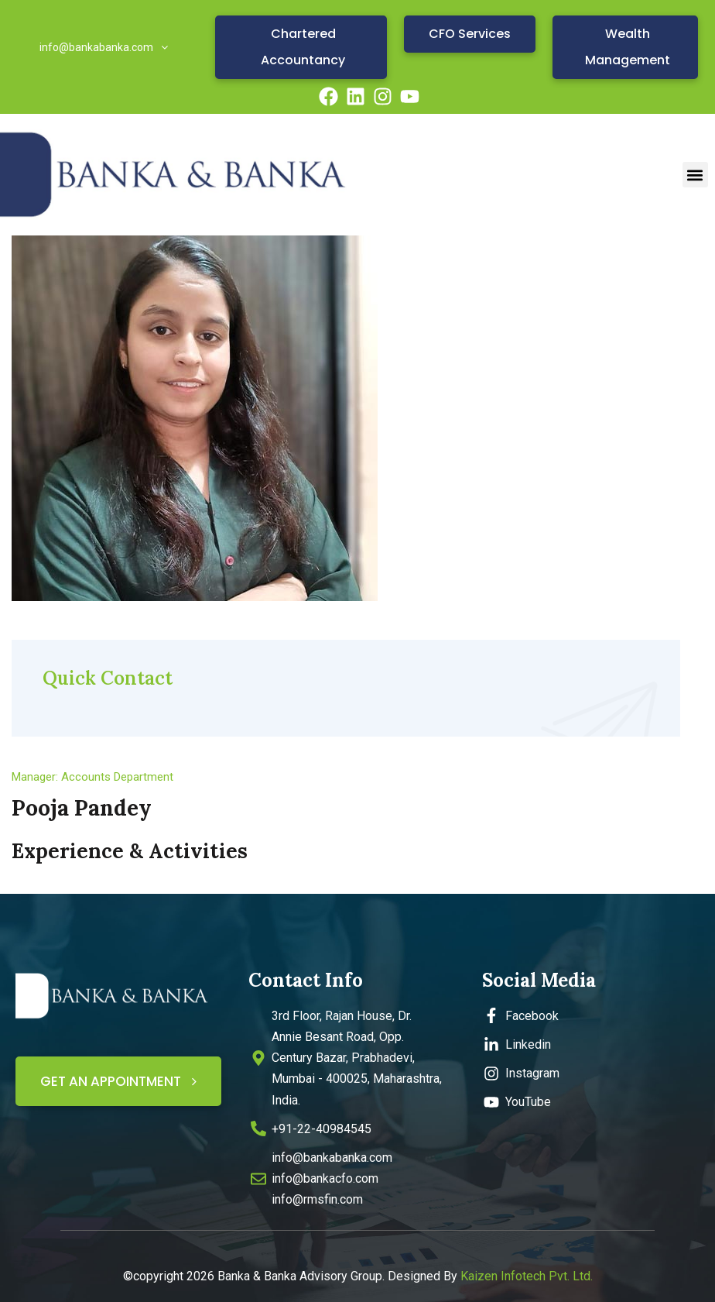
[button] (695, 174)
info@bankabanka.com (103, 47)
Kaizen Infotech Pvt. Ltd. (526, 1276)
